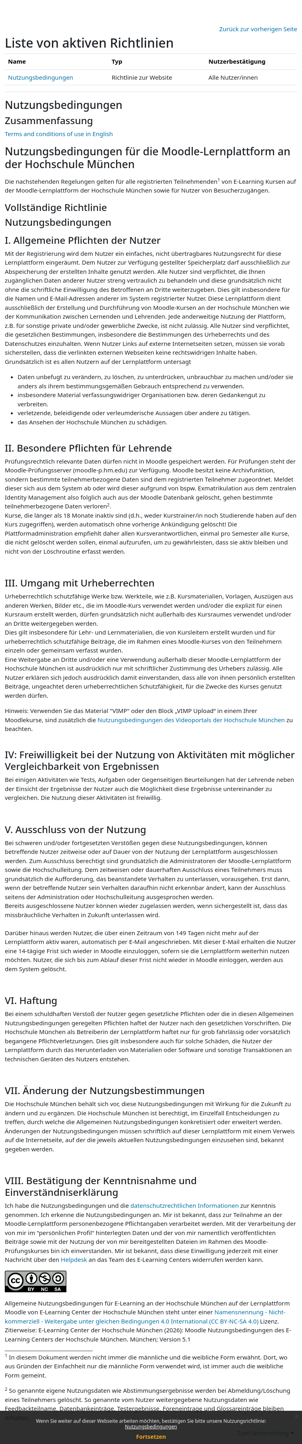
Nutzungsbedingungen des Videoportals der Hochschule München (191, 720)
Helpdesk (74, 1259)
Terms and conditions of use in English (59, 134)
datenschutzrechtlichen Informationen (185, 1205)
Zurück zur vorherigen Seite (258, 29)
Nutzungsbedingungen (151, 1426)
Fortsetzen (151, 1436)
